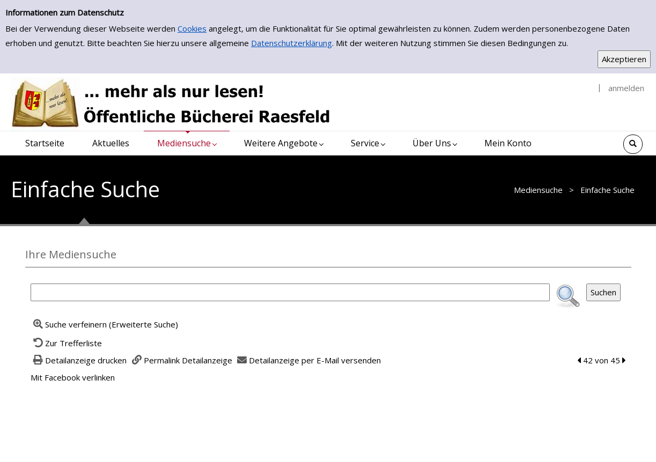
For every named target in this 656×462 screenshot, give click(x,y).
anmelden (626, 88)
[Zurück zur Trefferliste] (66, 343)
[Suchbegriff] (290, 292)
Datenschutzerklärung (291, 43)
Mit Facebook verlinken (73, 377)
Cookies (192, 28)
